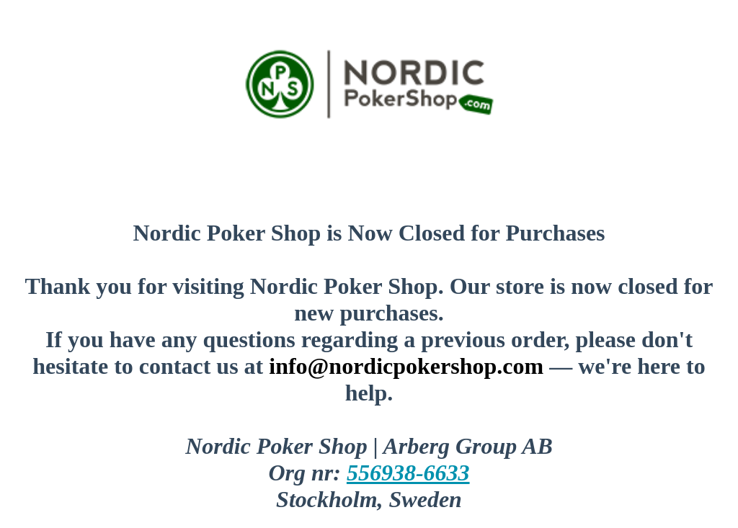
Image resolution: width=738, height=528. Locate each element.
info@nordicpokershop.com (406, 366)
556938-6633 (408, 473)
